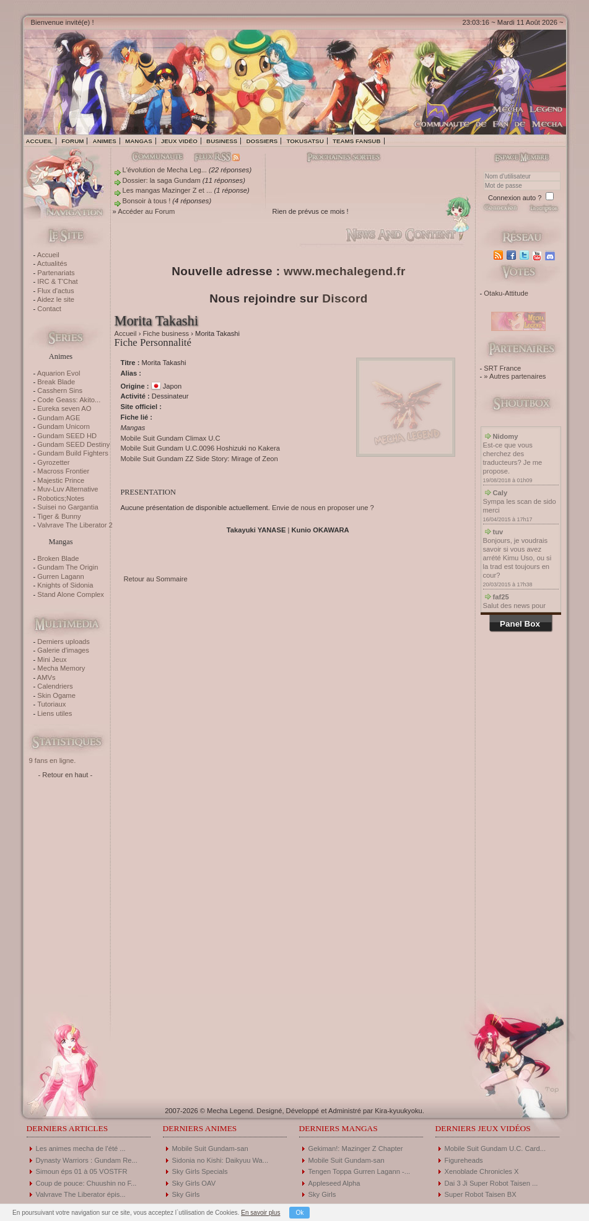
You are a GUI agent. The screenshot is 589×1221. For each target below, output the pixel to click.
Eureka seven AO (64, 408)
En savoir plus (260, 1212)
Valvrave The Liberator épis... (81, 1194)
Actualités (52, 263)
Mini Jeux (51, 659)
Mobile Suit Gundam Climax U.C (170, 438)
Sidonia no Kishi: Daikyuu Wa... (220, 1160)
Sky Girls (186, 1194)
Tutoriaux (51, 704)
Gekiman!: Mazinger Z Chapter (355, 1148)
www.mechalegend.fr (345, 271)
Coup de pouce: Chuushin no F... (86, 1183)
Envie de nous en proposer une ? (323, 507)
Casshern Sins (59, 390)
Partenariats (55, 272)
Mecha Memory (61, 668)
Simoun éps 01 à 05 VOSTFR (82, 1171)
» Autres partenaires (515, 376)
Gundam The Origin (67, 567)
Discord (345, 298)
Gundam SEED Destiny (73, 444)
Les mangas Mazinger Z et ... (167, 190)
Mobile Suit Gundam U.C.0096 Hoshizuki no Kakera (200, 448)
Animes (104, 141)
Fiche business (166, 333)
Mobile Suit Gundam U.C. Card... (495, 1148)
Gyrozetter (53, 462)
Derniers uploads (63, 641)
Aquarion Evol (59, 373)
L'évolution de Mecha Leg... (165, 170)
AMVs (46, 677)
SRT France (502, 368)
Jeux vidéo (179, 141)
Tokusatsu (304, 141)
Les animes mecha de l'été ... (81, 1148)
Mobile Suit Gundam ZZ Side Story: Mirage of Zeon (199, 458)
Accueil (39, 141)
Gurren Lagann (60, 576)
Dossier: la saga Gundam (162, 180)
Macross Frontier (63, 471)
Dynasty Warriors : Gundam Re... (86, 1160)
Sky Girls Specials (200, 1171)
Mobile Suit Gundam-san (210, 1148)
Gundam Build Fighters (72, 453)
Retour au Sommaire (156, 579)
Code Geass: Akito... (68, 399)
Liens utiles (54, 713)
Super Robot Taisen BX (481, 1194)
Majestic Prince (60, 480)
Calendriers (54, 686)
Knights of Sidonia (65, 585)
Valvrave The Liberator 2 (74, 525)
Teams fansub (357, 141)
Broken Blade (58, 558)
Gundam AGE (58, 417)
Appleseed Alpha (334, 1183)
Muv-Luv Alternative (67, 489)
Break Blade (56, 382)
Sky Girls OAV (194, 1183)
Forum (72, 141)
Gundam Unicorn (63, 426)
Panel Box (520, 623)
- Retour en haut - (65, 774)
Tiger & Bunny (59, 516)
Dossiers (261, 141)
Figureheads (464, 1160)
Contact (49, 308)
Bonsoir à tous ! (147, 201)
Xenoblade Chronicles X (482, 1171)
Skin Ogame (56, 695)
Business (221, 141)
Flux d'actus (55, 290)
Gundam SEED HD (67, 435)
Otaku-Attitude (506, 293)
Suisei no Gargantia (67, 507)
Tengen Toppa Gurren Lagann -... (359, 1171)
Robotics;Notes (60, 498)
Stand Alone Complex (70, 594)
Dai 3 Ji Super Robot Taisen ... (491, 1183)
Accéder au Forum (146, 211)
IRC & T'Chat (57, 281)
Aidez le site (55, 299)
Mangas (138, 141)
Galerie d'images (63, 650)
